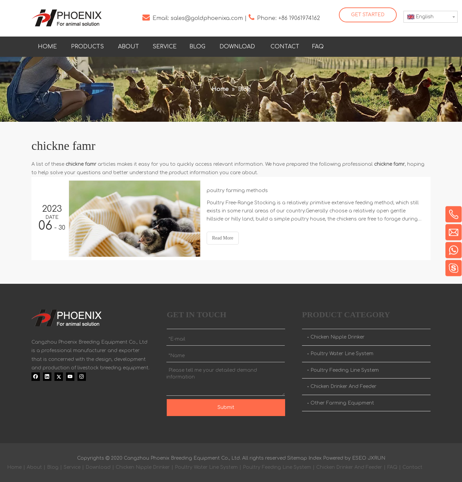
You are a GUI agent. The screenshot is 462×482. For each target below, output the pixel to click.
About (34, 467)
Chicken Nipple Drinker (337, 337)
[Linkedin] (381, 45)
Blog (53, 467)
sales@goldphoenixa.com (207, 18)
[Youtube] (409, 45)
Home (14, 467)
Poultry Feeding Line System (344, 370)
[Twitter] (395, 45)
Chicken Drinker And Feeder (343, 386)
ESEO (359, 458)
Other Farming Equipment (342, 403)
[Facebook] (368, 45)
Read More (222, 237)
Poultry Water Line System (341, 353)
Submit (225, 407)
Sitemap (297, 458)
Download (98, 467)
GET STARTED (368, 14)
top (448, 453)
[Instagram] (423, 45)
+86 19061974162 (299, 18)
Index (315, 458)
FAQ (392, 467)
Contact (412, 467)
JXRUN (376, 458)
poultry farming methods (237, 190)
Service (72, 467)
